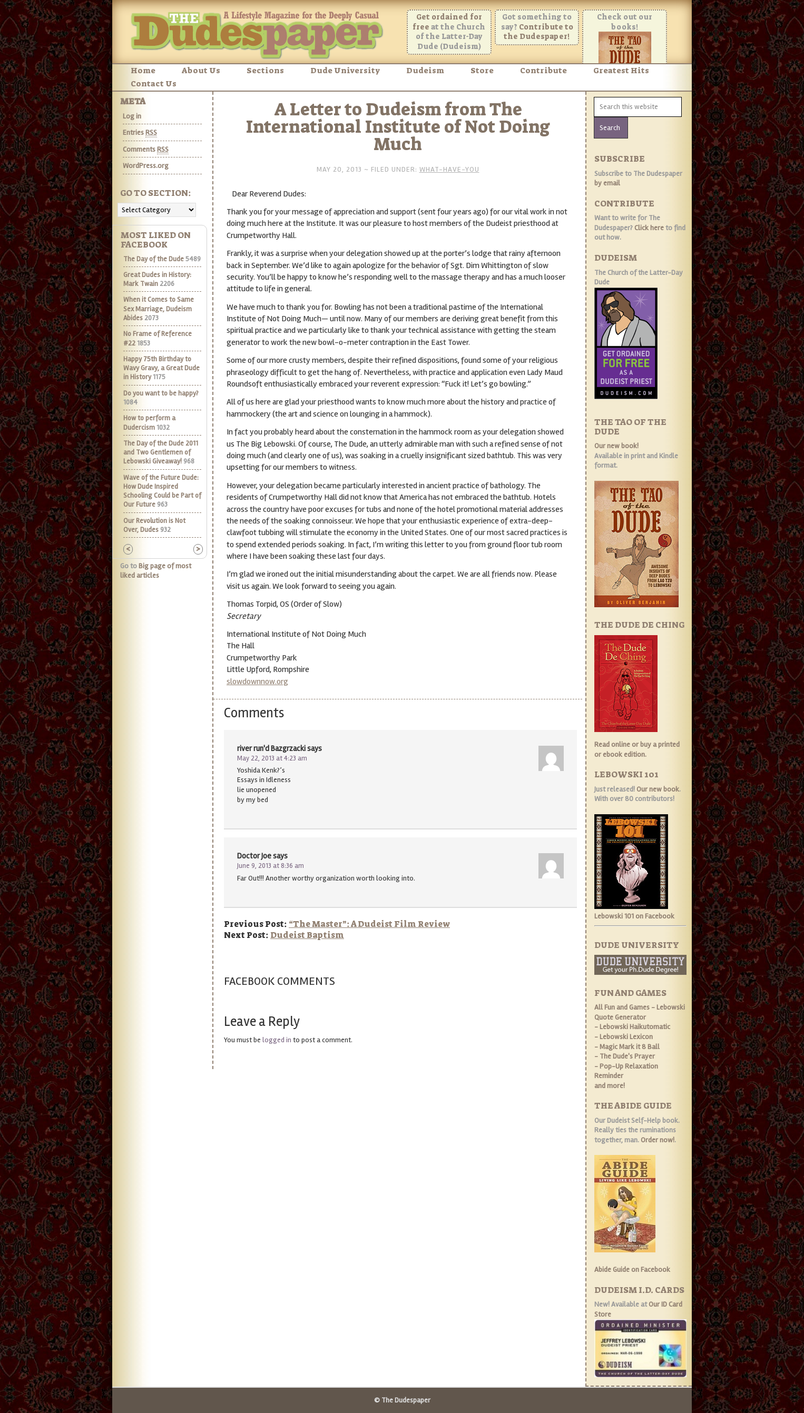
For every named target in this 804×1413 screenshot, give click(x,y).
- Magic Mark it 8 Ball (627, 1046)
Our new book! (616, 445)
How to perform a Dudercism (149, 422)
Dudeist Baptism (307, 935)
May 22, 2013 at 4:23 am (272, 758)
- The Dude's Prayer (624, 1056)
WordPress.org (146, 165)
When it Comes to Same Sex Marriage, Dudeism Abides (158, 308)
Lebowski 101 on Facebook (634, 916)
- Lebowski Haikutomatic (632, 1026)
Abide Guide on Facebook (632, 1269)
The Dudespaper (259, 33)
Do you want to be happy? (161, 393)
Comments (146, 149)
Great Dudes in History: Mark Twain (157, 279)
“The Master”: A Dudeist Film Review (369, 924)
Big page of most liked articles (155, 570)
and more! (609, 1085)
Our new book (657, 789)
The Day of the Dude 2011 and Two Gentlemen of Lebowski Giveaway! (160, 452)
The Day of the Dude (153, 259)
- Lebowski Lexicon (623, 1036)
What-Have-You (449, 169)
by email (607, 183)
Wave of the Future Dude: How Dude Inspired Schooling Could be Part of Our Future (162, 491)
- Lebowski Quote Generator (639, 1012)
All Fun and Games (622, 1007)
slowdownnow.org (257, 681)
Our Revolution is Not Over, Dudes (154, 525)
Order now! (657, 1139)
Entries (140, 132)
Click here (649, 227)
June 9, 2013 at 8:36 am (270, 866)
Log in (132, 116)
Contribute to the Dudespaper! (538, 32)
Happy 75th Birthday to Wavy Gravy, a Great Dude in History (161, 368)
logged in (276, 1039)
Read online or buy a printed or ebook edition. (637, 749)
